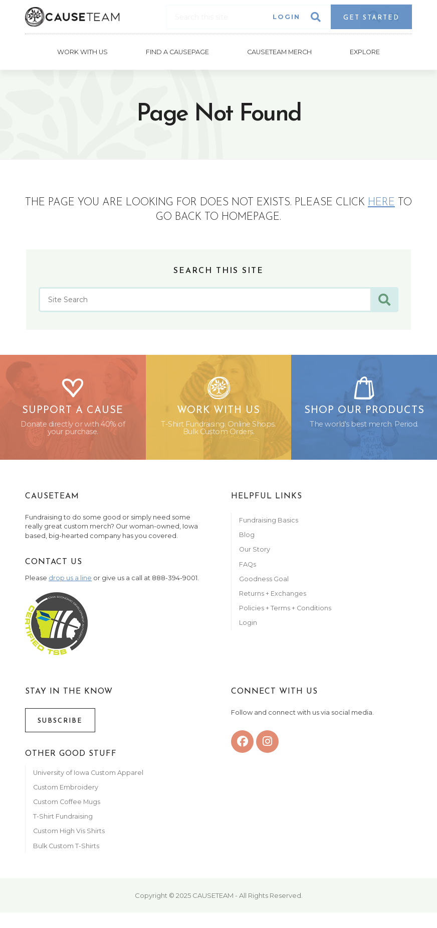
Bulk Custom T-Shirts (66, 849)
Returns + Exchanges (272, 597)
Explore (365, 51)
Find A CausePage (177, 51)
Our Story (254, 553)
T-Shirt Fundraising (63, 820)
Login (286, 17)
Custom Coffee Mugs (66, 805)
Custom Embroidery (65, 790)
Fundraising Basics (268, 523)
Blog (247, 538)
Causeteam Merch (279, 51)
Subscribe (60, 724)
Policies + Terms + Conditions (285, 611)
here (381, 201)
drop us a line (70, 581)
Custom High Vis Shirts (69, 835)
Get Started (371, 18)
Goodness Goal (264, 582)
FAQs (247, 568)
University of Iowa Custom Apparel (88, 776)
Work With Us (82, 51)
